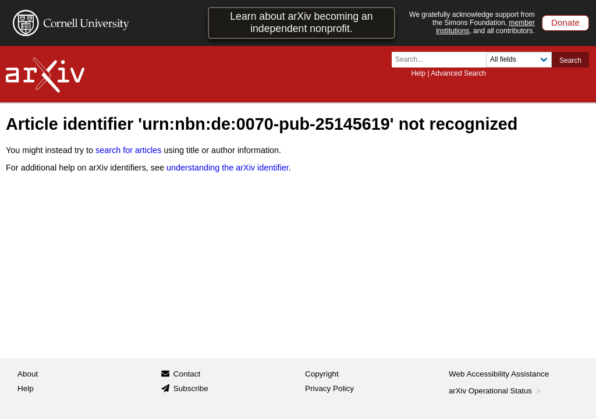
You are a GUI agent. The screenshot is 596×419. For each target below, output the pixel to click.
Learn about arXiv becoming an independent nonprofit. (301, 22)
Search (570, 60)
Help (418, 73)
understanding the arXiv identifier (227, 167)
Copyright (322, 374)
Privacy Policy (329, 388)
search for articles (128, 150)
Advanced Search (458, 73)
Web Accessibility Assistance (499, 374)
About (27, 374)
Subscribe (190, 388)
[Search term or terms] (442, 60)
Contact (187, 374)
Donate (565, 22)
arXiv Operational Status (495, 390)
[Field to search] (519, 60)
